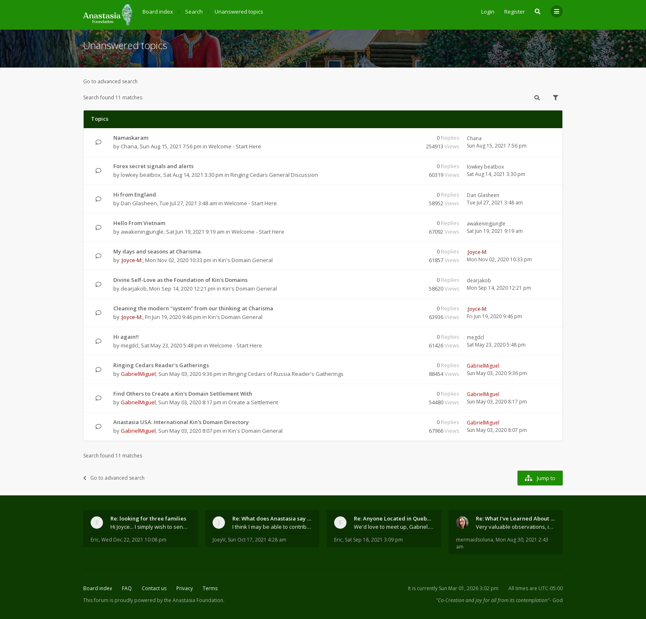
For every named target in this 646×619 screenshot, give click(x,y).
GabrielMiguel (138, 373)
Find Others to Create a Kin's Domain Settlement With (182, 393)
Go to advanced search (110, 81)
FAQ (127, 588)
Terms (210, 588)
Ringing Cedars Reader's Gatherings (161, 365)
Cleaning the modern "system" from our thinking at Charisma (193, 308)
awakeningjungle (142, 231)
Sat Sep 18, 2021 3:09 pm (374, 539)
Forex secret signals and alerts (153, 166)
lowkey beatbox (141, 174)
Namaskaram (130, 137)
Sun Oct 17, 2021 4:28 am (257, 539)
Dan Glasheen (139, 203)
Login (487, 11)
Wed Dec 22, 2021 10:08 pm (133, 539)
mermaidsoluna (474, 539)
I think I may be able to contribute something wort (272, 526)
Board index (97, 588)
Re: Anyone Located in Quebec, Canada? (394, 518)
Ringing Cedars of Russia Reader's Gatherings (286, 373)
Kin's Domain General (245, 260)
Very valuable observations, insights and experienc (516, 526)
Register (514, 11)
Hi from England (134, 194)
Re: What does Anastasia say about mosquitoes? (272, 518)
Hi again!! (126, 336)
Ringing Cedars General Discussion (274, 174)
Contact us (154, 588)
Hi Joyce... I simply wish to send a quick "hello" (150, 526)
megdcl (129, 345)
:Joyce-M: (132, 260)
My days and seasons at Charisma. (157, 251)
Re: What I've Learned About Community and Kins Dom (516, 518)
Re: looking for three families (148, 518)
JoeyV (219, 539)
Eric (95, 539)
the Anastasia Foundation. (194, 600)
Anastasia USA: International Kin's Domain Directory (181, 422)
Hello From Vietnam (139, 223)
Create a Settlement (253, 402)
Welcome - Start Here (234, 146)
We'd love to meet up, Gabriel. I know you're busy (394, 526)
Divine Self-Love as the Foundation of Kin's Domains (180, 280)
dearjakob (134, 288)
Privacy (184, 588)
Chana (129, 146)
